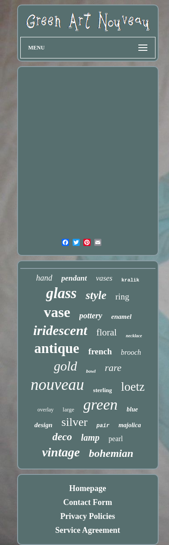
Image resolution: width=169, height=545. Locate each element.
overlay (45, 410)
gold (65, 366)
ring (122, 296)
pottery (90, 315)
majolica (130, 425)
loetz (132, 386)
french (100, 351)
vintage (61, 452)
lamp (90, 437)
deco (62, 436)
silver (74, 422)
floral (106, 332)
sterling (102, 390)
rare (113, 367)
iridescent (60, 330)
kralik (130, 280)
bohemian (111, 453)
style (96, 295)
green (100, 404)
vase (57, 312)
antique (56, 348)
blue (132, 409)
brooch (131, 352)
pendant (74, 278)
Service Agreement (87, 530)
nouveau (57, 384)
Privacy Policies (87, 516)
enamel (121, 316)
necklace (134, 335)
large (68, 409)
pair (103, 426)
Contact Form (87, 502)
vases (104, 278)
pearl (116, 438)
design (43, 425)
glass (61, 293)
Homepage (87, 488)
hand (44, 277)
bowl (91, 371)
